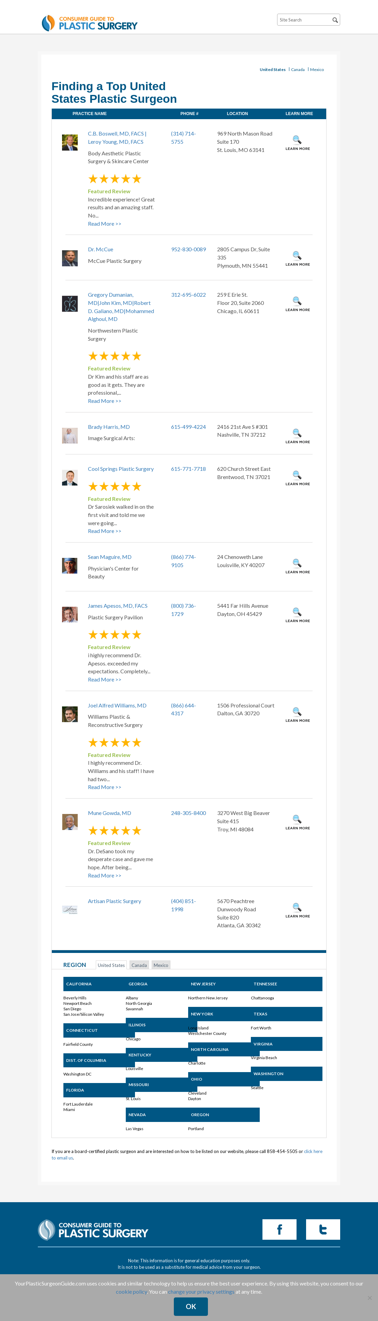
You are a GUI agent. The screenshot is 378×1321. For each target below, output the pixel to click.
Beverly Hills (75, 997)
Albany (132, 997)
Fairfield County (78, 1044)
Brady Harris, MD (109, 426)
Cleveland (197, 1093)
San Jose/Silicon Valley (83, 1014)
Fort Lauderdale (78, 1104)
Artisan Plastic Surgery (114, 901)
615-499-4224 (188, 426)
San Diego (72, 1008)
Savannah (134, 1008)
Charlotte (197, 1063)
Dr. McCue (100, 249)
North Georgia (139, 1003)
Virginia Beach (264, 1057)
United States (273, 69)
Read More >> (104, 223)
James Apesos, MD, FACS (118, 605)
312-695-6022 (188, 294)
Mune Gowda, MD (109, 813)
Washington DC (77, 1074)
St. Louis (133, 1098)
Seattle (257, 1087)
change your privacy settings (201, 1291)
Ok (191, 1306)
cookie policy (131, 1291)
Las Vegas (134, 1128)
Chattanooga (262, 997)
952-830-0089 (188, 249)
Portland (196, 1128)
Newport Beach (77, 1003)
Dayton (194, 1098)
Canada (298, 69)
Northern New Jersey (208, 997)
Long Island (198, 1027)
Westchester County (207, 1033)
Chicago (133, 1038)
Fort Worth (261, 1027)
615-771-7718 (188, 468)
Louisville (134, 1068)
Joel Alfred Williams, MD (117, 705)
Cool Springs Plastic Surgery (121, 468)
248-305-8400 (188, 813)
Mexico (317, 69)
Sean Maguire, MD (110, 556)
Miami (69, 1109)
